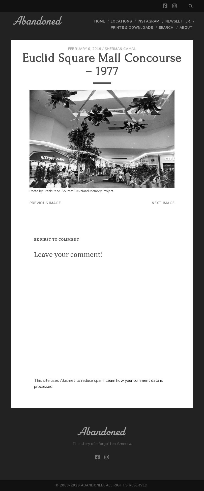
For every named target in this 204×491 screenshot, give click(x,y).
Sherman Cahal (120, 49)
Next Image (163, 203)
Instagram (148, 21)
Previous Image (45, 203)
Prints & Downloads (132, 28)
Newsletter (177, 21)
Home (99, 21)
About (186, 28)
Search (166, 28)
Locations (121, 21)
